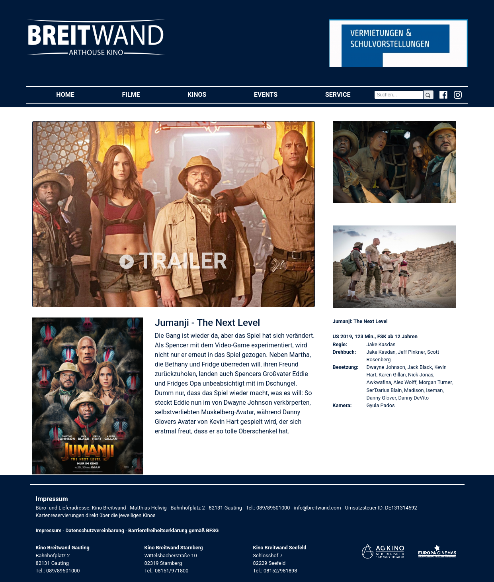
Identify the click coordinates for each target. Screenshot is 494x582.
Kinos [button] (208, 94)
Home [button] (77, 94)
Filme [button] (143, 94)
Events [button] (277, 94)
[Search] (399, 94)
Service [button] (349, 94)
